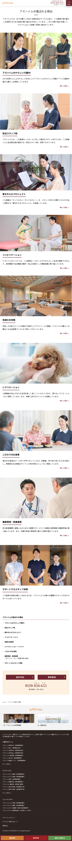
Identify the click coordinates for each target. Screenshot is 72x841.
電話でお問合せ (60, 838)
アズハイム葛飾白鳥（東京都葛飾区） (13, 782)
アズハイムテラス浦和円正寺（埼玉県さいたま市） (17, 810)
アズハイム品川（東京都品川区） (12, 748)
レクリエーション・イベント (14, 647)
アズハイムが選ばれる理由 (13, 617)
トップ (4, 702)
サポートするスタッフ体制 (13, 663)
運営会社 (5, 825)
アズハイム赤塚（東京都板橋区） (12, 779)
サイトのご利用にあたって (10, 821)
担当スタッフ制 (10, 628)
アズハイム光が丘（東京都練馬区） (13, 758)
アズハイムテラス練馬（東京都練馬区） (14, 774)
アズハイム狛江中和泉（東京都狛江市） (14, 787)
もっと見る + (7, 764)
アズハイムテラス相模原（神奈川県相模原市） (16, 808)
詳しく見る (63, 86)
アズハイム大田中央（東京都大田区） (13, 750)
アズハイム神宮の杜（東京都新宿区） (13, 745)
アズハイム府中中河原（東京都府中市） (14, 789)
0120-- (57, 3)
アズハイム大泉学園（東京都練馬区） (13, 755)
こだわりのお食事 (10, 651)
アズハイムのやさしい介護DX (14, 623)
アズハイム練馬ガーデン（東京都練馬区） (15, 760)
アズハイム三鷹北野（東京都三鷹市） (13, 784)
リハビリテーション (11, 637)
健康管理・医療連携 (37, 657)
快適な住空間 (9, 642)
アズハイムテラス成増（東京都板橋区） (14, 776)
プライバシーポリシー (9, 817)
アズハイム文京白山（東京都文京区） (13, 753)
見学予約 (36, 838)
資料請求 (12, 838)
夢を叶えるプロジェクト (13, 632)
